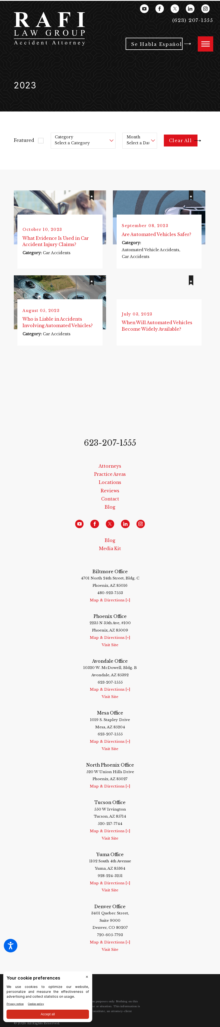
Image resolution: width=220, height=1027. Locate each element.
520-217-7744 (110, 825)
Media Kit (110, 550)
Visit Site (110, 646)
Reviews (110, 492)
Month (133, 137)
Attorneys (110, 467)
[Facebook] (159, 8)
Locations (110, 483)
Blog (110, 508)
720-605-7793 (110, 936)
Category (64, 137)
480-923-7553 (110, 594)
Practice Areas (110, 475)
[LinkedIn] (190, 8)
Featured (24, 140)
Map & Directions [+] (110, 601)
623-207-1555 (110, 444)
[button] (10, 945)
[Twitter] (175, 8)
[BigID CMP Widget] (47, 998)
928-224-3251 (110, 877)
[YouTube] (144, 8)
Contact (110, 500)
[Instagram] (205, 8)
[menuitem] (110, 467)
